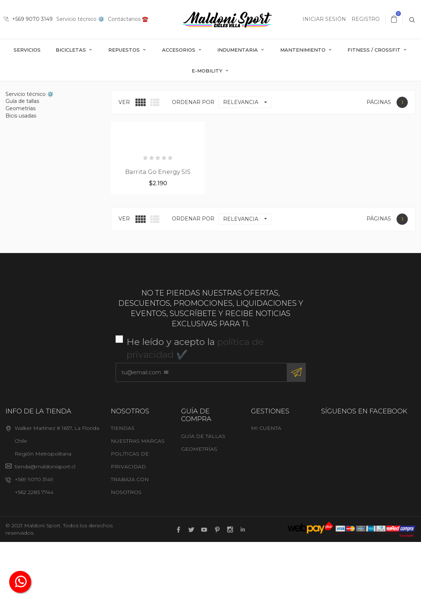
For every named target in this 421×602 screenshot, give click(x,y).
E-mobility (208, 71)
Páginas (379, 162)
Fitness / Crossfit (374, 50)
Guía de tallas (22, 161)
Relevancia (247, 162)
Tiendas (123, 488)
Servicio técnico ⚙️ (80, 19)
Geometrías (20, 168)
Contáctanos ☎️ (128, 19)
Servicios (27, 50)
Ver (124, 162)
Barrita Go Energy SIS (158, 231)
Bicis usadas (20, 175)
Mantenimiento (303, 50)
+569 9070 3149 (28, 19)
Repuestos (124, 50)
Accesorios (179, 50)
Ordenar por (193, 162)
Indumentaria (238, 50)
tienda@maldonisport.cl (45, 526)
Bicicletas (71, 50)
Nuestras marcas (138, 501)
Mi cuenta (266, 488)
